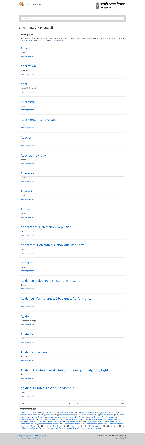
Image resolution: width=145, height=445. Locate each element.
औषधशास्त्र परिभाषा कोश (27, 419)
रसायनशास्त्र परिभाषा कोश (117, 424)
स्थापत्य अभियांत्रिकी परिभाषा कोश (54, 426)
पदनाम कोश (49, 415)
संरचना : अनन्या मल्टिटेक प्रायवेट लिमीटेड (30, 438)
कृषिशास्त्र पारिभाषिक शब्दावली (108, 413)
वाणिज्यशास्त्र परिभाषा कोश (72, 424)
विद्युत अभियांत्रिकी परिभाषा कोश (35, 422)
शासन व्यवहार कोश (92, 428)
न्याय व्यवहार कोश (76, 426)
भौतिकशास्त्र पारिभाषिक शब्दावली (31, 428)
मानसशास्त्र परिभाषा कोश (110, 422)
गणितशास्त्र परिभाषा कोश (107, 415)
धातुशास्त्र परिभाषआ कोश (72, 419)
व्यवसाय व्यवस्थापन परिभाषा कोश (50, 419)
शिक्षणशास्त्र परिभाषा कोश (87, 415)
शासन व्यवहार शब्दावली (27, 56)
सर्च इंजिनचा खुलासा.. (40, 436)
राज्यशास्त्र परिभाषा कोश (38, 417)
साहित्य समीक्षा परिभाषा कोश (65, 413)
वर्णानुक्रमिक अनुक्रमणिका (26, 436)
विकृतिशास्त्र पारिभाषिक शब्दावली (48, 424)
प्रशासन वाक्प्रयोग (92, 422)
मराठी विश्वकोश (113, 426)
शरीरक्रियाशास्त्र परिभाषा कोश (95, 424)
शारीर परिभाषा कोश (32, 426)
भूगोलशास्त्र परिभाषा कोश (57, 422)
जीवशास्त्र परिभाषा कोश (73, 428)
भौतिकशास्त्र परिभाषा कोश (95, 426)
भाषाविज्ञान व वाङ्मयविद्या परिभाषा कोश (102, 417)
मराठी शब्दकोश (34, 4)
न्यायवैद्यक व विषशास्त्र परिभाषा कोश (30, 415)
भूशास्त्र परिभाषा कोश (76, 422)
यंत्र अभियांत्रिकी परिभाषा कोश (93, 419)
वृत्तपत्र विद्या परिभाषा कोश (78, 417)
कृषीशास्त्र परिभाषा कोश (114, 419)
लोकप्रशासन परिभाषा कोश (66, 415)
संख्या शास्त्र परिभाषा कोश (58, 417)
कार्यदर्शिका (47, 413)
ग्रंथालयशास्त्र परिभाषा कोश (86, 413)
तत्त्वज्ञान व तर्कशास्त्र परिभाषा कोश (29, 413)
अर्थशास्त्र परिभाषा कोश (26, 424)
